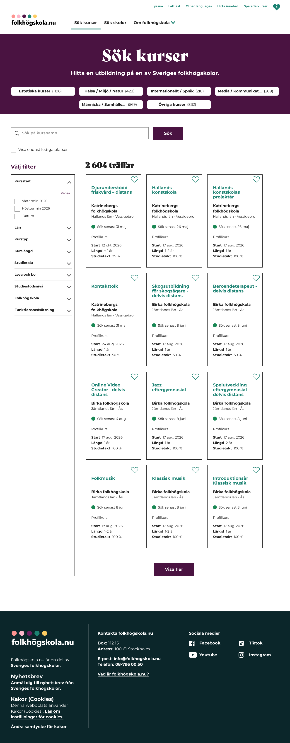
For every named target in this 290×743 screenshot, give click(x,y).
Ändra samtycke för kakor (39, 726)
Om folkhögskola (155, 22)
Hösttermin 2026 (36, 208)
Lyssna (157, 6)
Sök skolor (115, 22)
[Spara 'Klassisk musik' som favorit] (195, 470)
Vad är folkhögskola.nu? (123, 674)
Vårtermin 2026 (34, 201)
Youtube (203, 655)
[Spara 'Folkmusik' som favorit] (134, 470)
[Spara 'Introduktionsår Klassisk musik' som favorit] (256, 470)
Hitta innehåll (228, 6)
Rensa (65, 193)
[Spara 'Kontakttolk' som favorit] (134, 278)
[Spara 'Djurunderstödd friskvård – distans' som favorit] (134, 179)
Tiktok (251, 643)
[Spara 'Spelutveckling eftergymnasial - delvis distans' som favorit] (256, 376)
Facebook (204, 643)
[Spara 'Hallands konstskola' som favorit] (195, 179)
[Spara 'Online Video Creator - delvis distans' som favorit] (134, 376)
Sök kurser (85, 22)
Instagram (255, 655)
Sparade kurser (256, 6)
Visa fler (174, 569)
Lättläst (174, 6)
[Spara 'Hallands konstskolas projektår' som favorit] (256, 179)
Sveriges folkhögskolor (35, 665)
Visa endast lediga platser (43, 149)
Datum (28, 216)
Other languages (199, 6)
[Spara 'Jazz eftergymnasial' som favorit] (195, 376)
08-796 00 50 (129, 664)
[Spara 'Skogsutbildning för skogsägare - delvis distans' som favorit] (195, 278)
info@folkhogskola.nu (137, 658)
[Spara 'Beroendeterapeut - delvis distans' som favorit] (256, 278)
